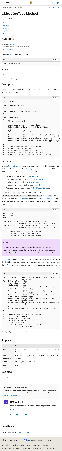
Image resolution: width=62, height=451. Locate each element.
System (12, 44)
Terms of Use (26, 448)
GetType (39, 89)
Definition (6, 23)
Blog (27, 445)
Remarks (6, 28)
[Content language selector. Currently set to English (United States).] (11, 440)
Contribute (36, 445)
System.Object (13, 166)
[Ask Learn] (49, 7)
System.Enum (38, 185)
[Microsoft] (31, 2)
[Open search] (53, 3)
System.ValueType (38, 179)
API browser (19, 7)
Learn (4, 7)
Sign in (58, 3)
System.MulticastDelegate (40, 188)
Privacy (44, 445)
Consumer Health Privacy (10, 448)
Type (9, 54)
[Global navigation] (2, 3)
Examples (6, 25)
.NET (10, 7)
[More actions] (58, 7)
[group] (31, 128)
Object (48, 259)
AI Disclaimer (6, 445)
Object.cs (10, 49)
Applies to (6, 31)
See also (6, 34)
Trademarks (36, 448)
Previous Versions (18, 445)
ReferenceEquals (46, 198)
